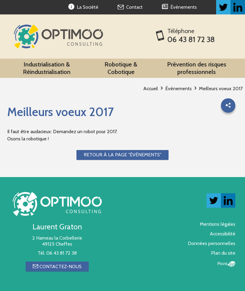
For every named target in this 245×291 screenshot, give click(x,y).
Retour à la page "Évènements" (122, 155)
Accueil (150, 88)
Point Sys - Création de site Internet (226, 264)
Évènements (178, 88)
